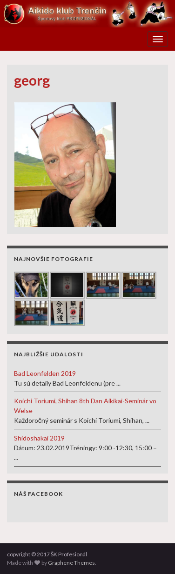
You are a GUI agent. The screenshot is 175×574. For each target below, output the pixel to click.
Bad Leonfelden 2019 (45, 373)
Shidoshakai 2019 (39, 438)
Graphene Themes (71, 562)
